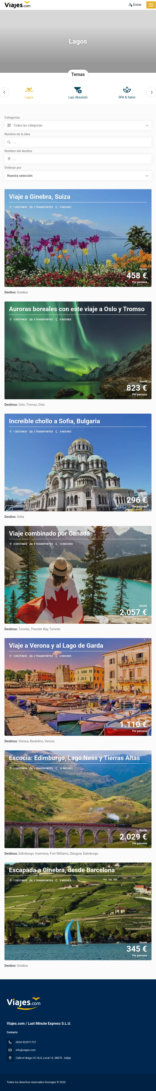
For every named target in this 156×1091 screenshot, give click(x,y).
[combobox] (78, 158)
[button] (4, 92)
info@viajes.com (26, 1050)
